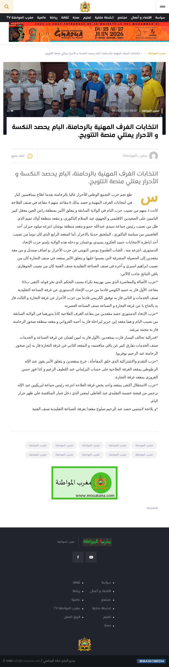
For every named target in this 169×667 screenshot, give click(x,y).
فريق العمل (72, 617)
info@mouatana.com (27, 660)
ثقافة (65, 18)
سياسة (160, 18)
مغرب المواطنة (157, 53)
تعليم (87, 18)
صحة (76, 18)
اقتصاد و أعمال (141, 18)
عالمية (41, 18)
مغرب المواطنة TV (19, 18)
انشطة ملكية (104, 18)
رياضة (53, 18)
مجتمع (122, 18)
